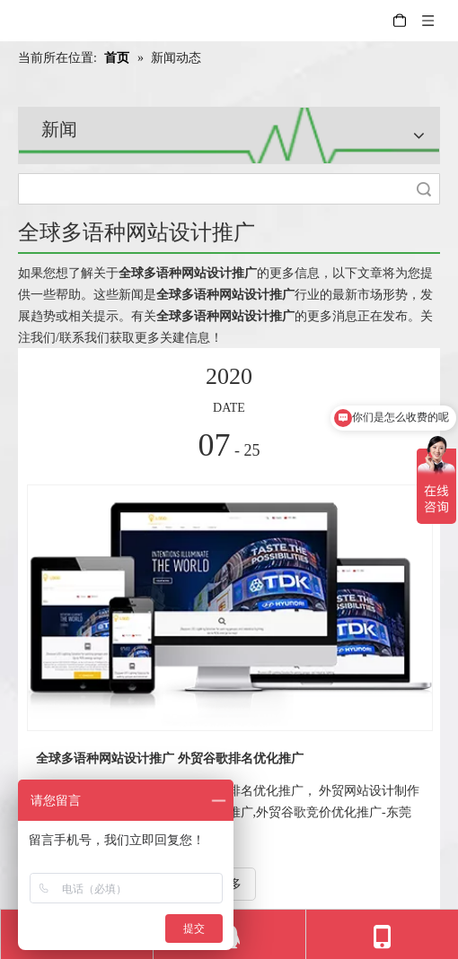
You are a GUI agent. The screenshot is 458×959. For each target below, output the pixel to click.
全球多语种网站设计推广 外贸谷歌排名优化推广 (170, 758)
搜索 (424, 189)
